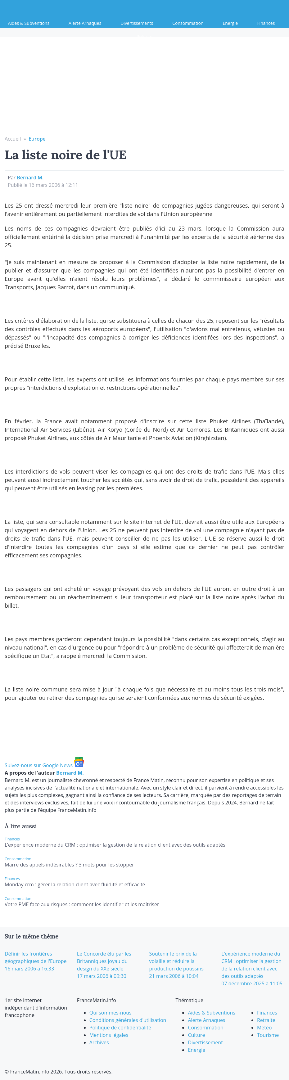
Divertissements (136, 23)
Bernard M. (30, 177)
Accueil (13, 138)
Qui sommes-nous (110, 1012)
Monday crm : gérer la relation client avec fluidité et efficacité (75, 884)
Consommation (187, 23)
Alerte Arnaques (85, 23)
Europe (37, 138)
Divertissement (205, 1042)
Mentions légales (108, 1035)
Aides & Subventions (28, 23)
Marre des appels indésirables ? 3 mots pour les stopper (69, 864)
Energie (230, 23)
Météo (264, 1027)
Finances (266, 23)
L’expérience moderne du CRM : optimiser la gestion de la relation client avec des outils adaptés (115, 844)
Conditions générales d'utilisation (127, 1020)
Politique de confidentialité (120, 1027)
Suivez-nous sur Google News (44, 765)
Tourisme (268, 1035)
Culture (196, 1035)
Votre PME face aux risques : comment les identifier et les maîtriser (82, 904)
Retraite (144, 36)
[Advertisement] (144, 88)
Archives (99, 1042)
